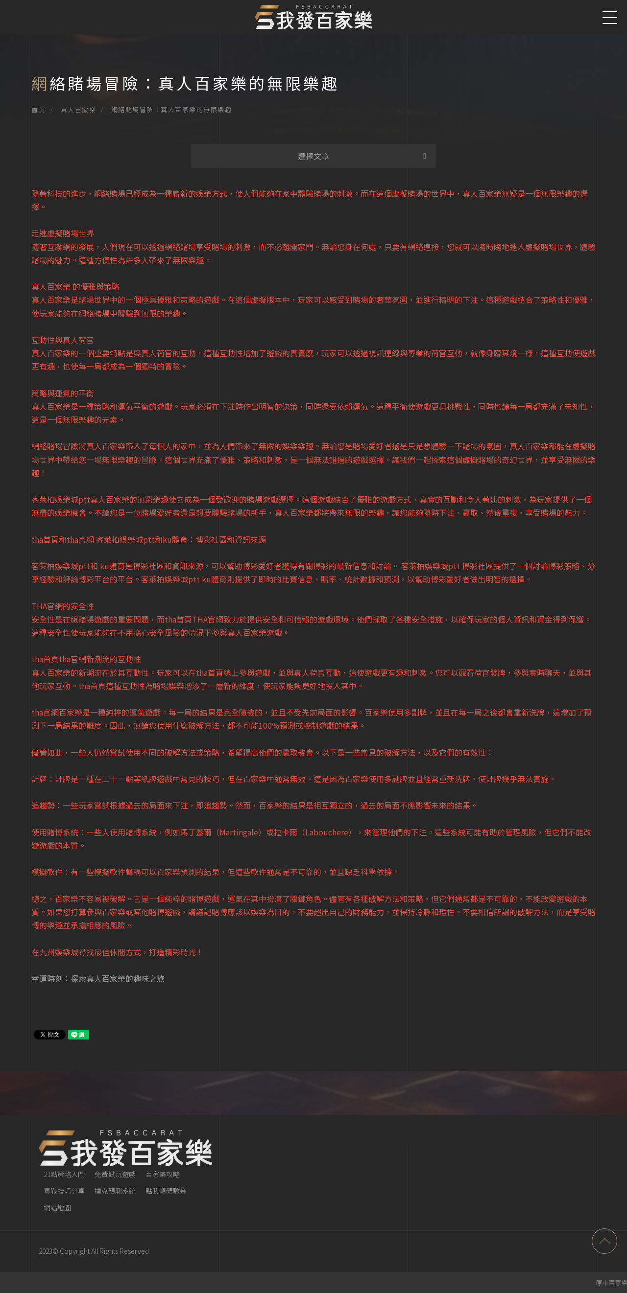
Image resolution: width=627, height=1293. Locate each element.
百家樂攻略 (162, 1174)
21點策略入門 (64, 1174)
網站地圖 (57, 1207)
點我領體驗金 (166, 1191)
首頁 (38, 110)
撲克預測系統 (115, 1191)
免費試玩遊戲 (115, 1174)
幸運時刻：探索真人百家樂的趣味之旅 (98, 978)
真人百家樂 (78, 110)
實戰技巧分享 (64, 1191)
